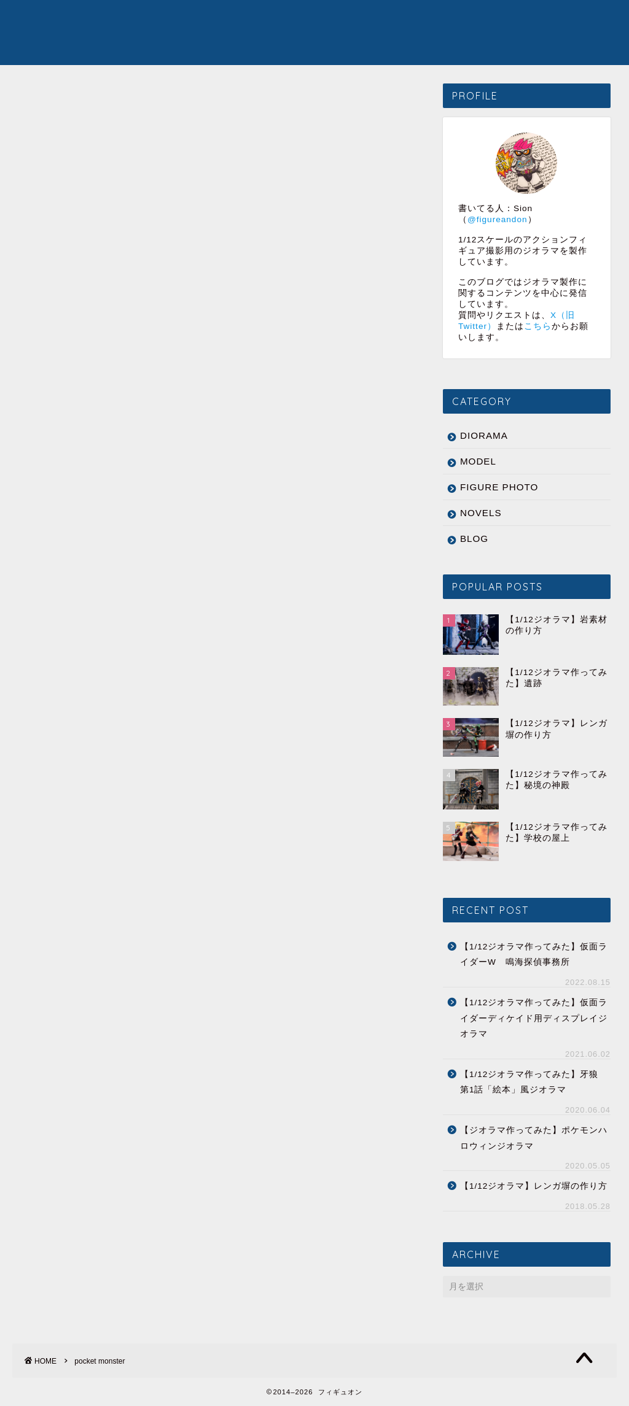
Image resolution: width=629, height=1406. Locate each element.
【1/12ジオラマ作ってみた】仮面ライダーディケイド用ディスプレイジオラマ (534, 1018)
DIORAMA (239, 19)
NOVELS (454, 19)
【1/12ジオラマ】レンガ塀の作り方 (534, 1186)
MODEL (299, 19)
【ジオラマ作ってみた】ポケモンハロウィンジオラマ (534, 1138)
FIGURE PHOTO (375, 19)
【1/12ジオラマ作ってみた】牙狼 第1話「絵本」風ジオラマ (534, 1082)
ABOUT (511, 19)
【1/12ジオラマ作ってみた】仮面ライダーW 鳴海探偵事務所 (534, 954)
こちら (538, 326)
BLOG (474, 538)
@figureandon (497, 219)
